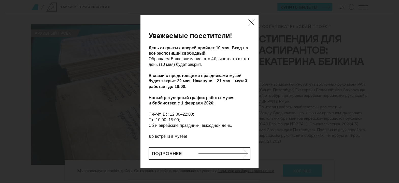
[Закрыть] (251, 22)
